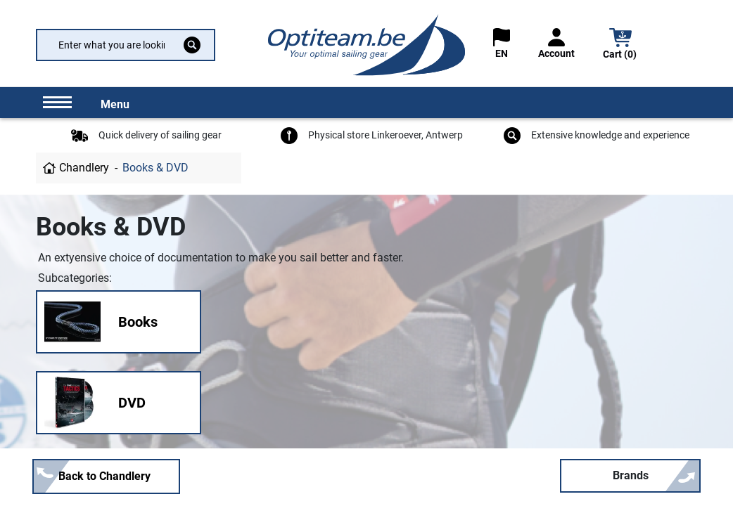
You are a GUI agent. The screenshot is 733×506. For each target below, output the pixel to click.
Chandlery (84, 167)
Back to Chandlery (104, 476)
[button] (620, 45)
